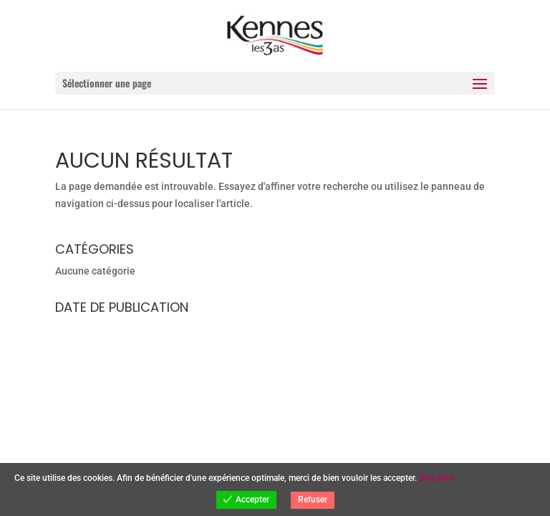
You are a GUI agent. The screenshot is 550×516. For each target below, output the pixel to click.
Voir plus (436, 478)
